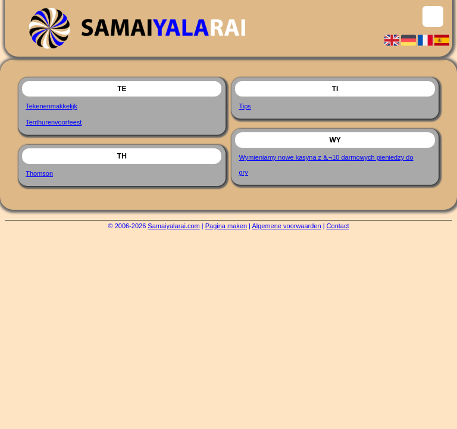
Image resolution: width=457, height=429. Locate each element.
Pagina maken (226, 225)
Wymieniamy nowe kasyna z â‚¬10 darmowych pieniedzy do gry (326, 165)
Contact (338, 225)
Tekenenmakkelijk (51, 106)
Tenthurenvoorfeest (54, 122)
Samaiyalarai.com (173, 225)
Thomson (39, 173)
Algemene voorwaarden (286, 225)
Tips (245, 106)
